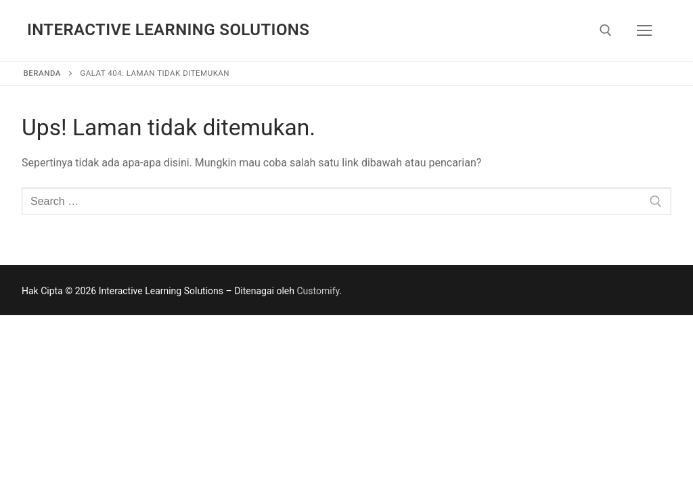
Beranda (42, 73)
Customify (317, 290)
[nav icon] (644, 30)
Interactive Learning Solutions (168, 29)
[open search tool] (606, 30)
